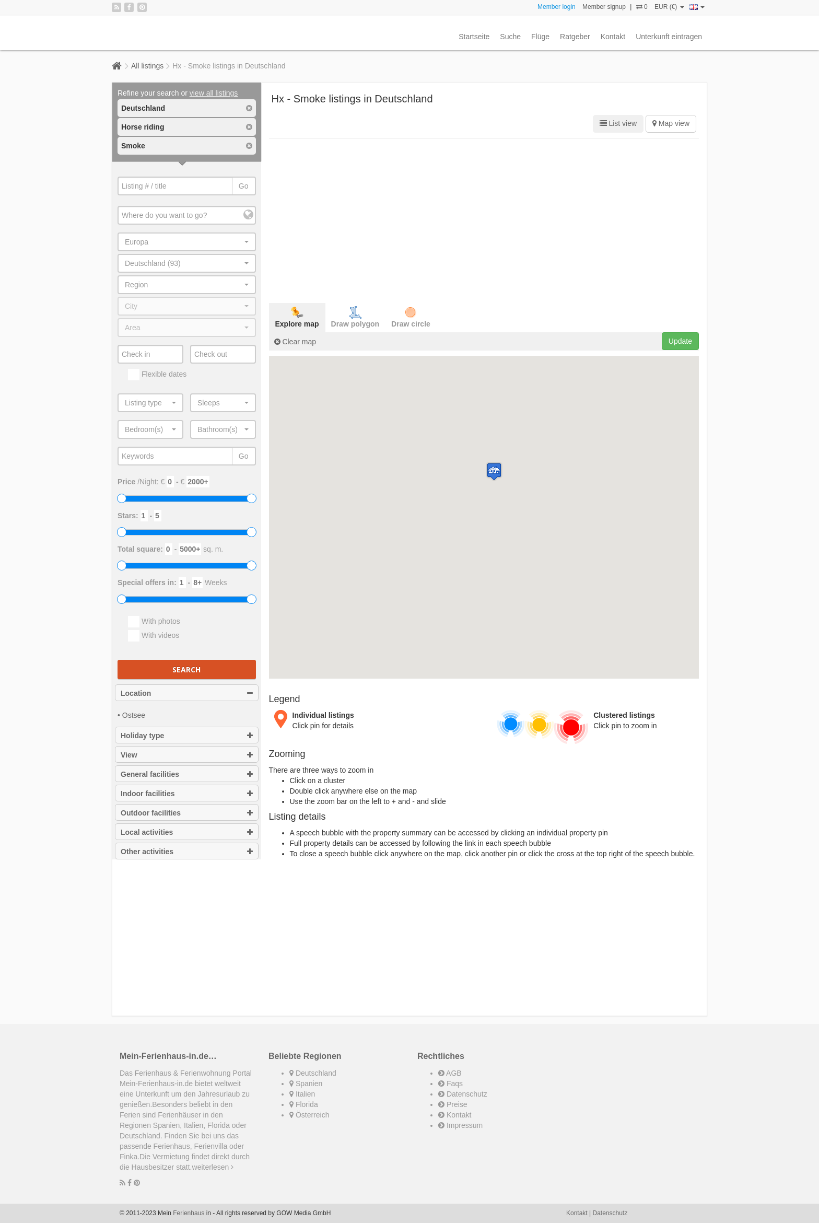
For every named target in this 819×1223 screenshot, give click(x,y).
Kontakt (613, 36)
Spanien (305, 1083)
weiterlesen (213, 1167)
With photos (154, 621)
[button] (494, 471)
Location (187, 693)
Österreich (309, 1115)
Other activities (187, 851)
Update (680, 341)
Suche (510, 36)
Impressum (460, 1125)
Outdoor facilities (187, 813)
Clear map (295, 341)
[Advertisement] (484, 219)
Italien (302, 1094)
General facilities (187, 774)
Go (244, 186)
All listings (147, 66)
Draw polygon (355, 317)
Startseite (474, 36)
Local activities (187, 832)
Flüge (540, 36)
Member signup (604, 6)
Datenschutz (462, 1094)
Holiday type (187, 735)
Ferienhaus (188, 1213)
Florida (303, 1104)
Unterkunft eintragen (669, 36)
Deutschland (312, 1073)
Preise (452, 1104)
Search (186, 669)
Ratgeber (575, 36)
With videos (153, 636)
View (187, 755)
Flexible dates (157, 374)
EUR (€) (669, 6)
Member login (556, 6)
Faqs (450, 1083)
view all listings (214, 93)
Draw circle (410, 317)
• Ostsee (131, 715)
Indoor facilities (187, 793)
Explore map (297, 317)
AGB (450, 1073)
